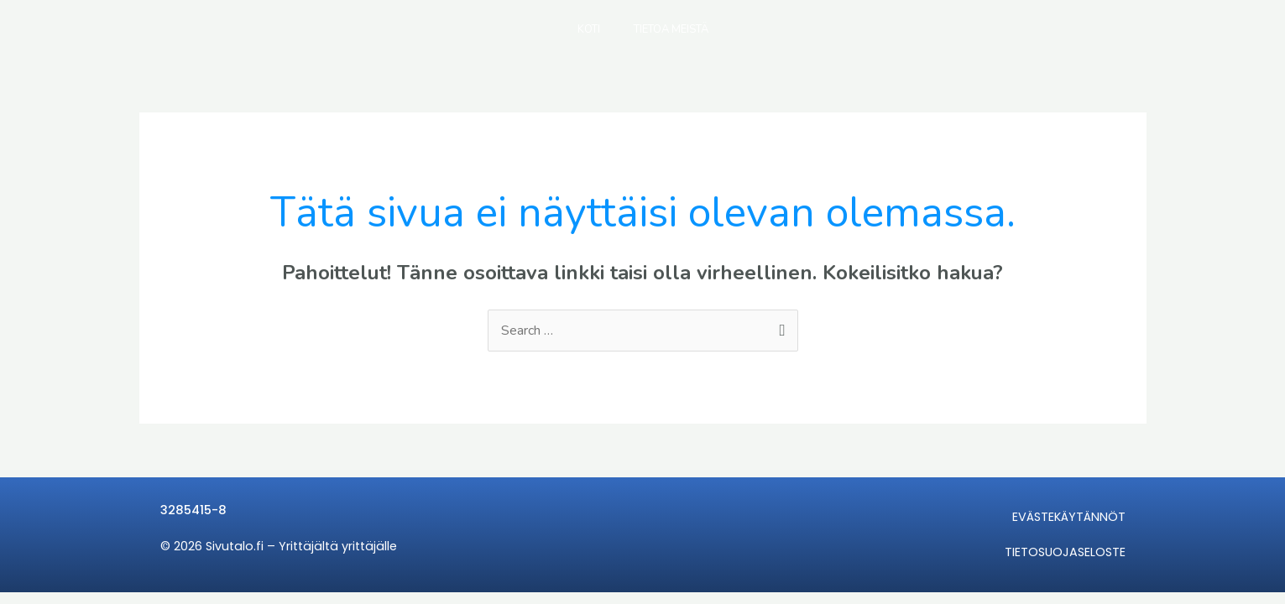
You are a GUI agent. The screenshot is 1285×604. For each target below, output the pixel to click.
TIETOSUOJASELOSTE (1065, 552)
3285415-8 (193, 510)
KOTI (588, 29)
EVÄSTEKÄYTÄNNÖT (1069, 516)
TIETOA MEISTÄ (671, 29)
